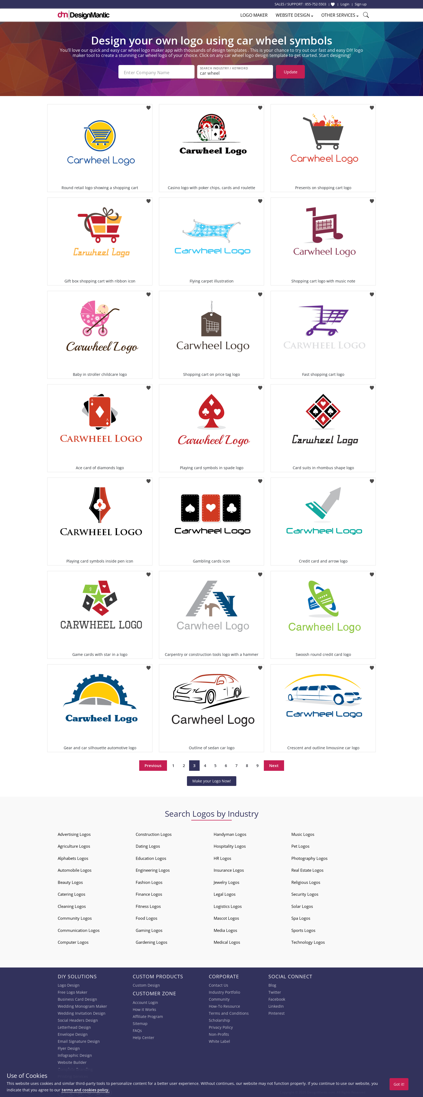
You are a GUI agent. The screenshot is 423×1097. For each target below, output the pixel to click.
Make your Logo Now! (211, 779)
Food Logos (146, 916)
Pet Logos (300, 844)
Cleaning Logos (72, 904)
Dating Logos (148, 844)
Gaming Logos (149, 928)
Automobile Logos (74, 868)
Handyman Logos (230, 832)
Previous (153, 763)
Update (290, 71)
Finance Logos (149, 892)
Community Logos (75, 916)
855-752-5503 (315, 4)
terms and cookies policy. (86, 1089)
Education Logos (151, 856)
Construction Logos (154, 832)
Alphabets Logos (73, 856)
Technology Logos (308, 940)
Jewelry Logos (226, 880)
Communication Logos (79, 928)
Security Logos (304, 892)
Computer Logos (73, 940)
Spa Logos (300, 916)
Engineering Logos (153, 868)
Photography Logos (309, 856)
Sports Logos (303, 928)
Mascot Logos (226, 916)
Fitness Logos (148, 904)
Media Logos (225, 928)
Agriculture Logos (74, 844)
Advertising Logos (74, 832)
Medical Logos (227, 940)
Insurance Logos (229, 868)
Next (274, 763)
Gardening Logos (151, 940)
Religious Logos (305, 880)
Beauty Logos (70, 880)
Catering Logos (71, 892)
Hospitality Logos (230, 844)
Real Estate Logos (307, 868)
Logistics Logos (228, 904)
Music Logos (302, 832)
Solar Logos (302, 904)
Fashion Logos (149, 880)
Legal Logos (225, 892)
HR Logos (222, 856)
